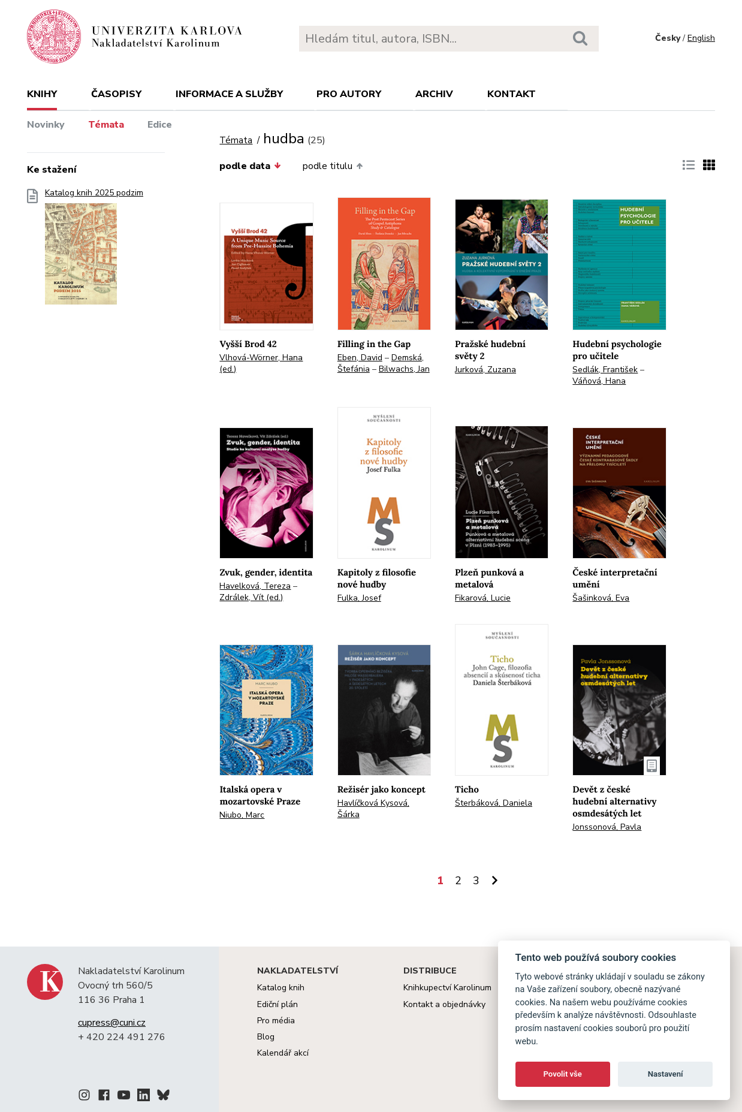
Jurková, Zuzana (485, 369)
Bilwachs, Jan (404, 369)
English (701, 38)
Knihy (42, 94)
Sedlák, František (605, 369)
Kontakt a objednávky (444, 1004)
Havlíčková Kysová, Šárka (373, 808)
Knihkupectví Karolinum (447, 987)
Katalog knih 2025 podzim (94, 250)
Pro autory (348, 94)
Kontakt (511, 94)
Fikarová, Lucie (483, 598)
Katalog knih (280, 987)
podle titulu (333, 166)
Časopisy (116, 94)
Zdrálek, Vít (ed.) (251, 597)
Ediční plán (277, 1004)
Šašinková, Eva (600, 598)
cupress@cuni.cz (112, 1022)
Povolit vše (563, 1073)
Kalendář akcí (283, 1053)
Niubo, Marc (241, 815)
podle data (249, 166)
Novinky (46, 124)
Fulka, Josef (359, 598)
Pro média (276, 1020)
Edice (159, 124)
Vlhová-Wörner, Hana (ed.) (261, 363)
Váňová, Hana (599, 381)
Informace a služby (229, 94)
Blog (266, 1036)
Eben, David (359, 357)
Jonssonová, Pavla (606, 827)
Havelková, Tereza (255, 586)
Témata (106, 124)
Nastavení (665, 1073)
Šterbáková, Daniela (493, 803)
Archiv (434, 94)
